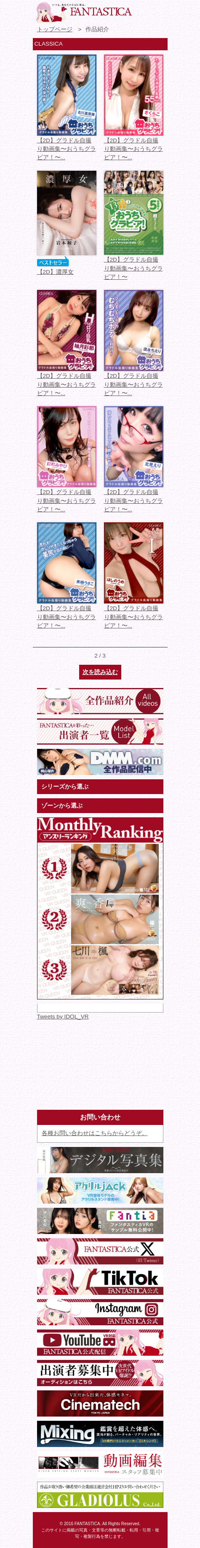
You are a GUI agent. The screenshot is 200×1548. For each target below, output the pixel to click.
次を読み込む (100, 672)
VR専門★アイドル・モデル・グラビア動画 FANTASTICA (83, 12)
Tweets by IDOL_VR (63, 1016)
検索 (157, 10)
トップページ (54, 29)
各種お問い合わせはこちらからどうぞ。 (95, 1133)
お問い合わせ (142, 10)
